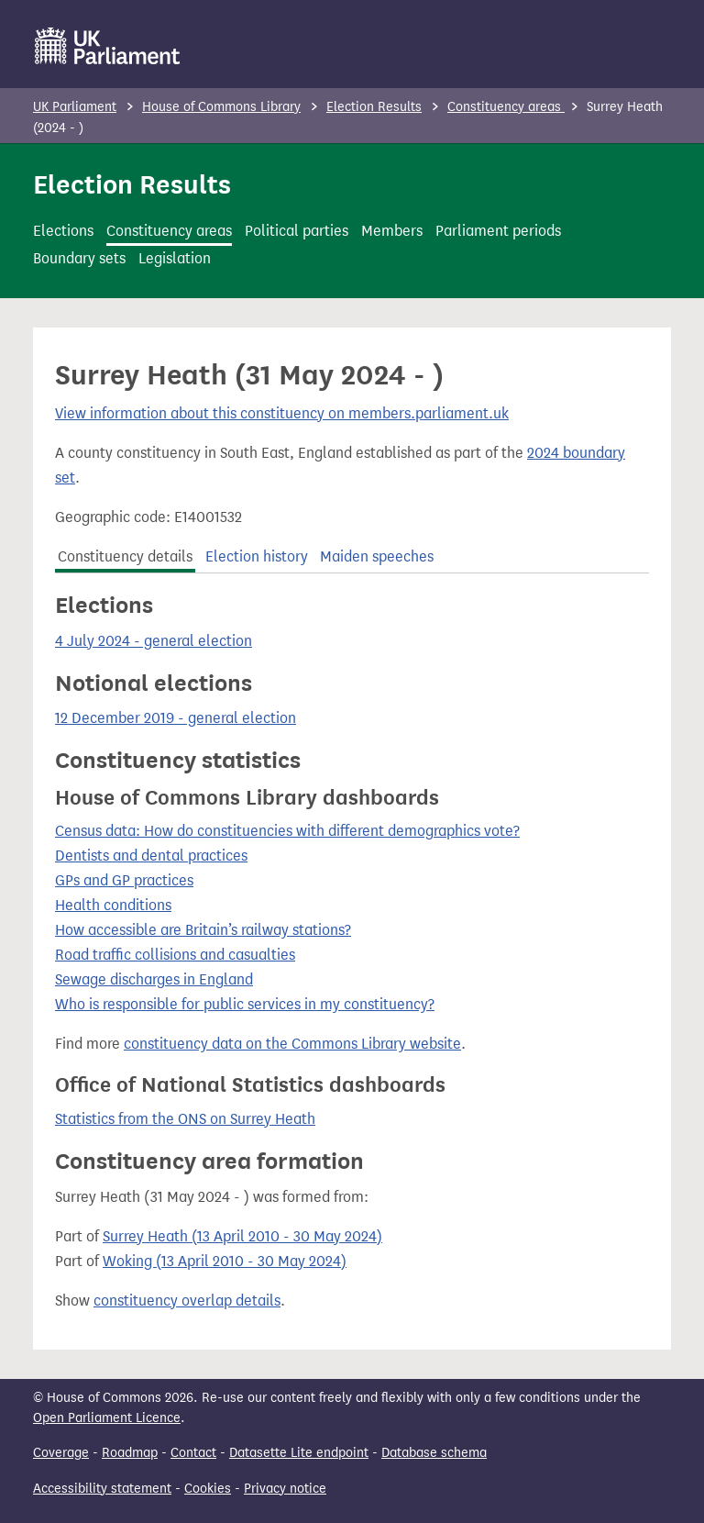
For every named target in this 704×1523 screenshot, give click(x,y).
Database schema (434, 1453)
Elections (63, 230)
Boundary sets (79, 258)
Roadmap (130, 1453)
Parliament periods (498, 230)
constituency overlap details (187, 1300)
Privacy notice (285, 1488)
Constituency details (125, 556)
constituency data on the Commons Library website (292, 1043)
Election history (256, 556)
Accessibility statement (102, 1488)
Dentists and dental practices (151, 855)
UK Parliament (74, 107)
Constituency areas (506, 107)
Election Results (374, 107)
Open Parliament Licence (107, 1418)
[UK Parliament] (107, 46)
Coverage (61, 1453)
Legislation (174, 258)
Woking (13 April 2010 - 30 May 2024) (224, 1261)
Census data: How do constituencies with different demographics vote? (287, 830)
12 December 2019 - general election (175, 718)
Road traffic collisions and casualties (175, 954)
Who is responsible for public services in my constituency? (244, 1004)
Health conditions (113, 905)
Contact (193, 1453)
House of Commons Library (221, 107)
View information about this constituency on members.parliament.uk (282, 413)
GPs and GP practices (124, 880)
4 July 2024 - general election (153, 641)
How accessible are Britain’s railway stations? (203, 930)
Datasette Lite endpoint (298, 1453)
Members (392, 230)
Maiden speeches (377, 556)
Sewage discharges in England (154, 979)
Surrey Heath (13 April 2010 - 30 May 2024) (242, 1236)
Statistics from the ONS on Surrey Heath (185, 1119)
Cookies (207, 1488)
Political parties (296, 230)
